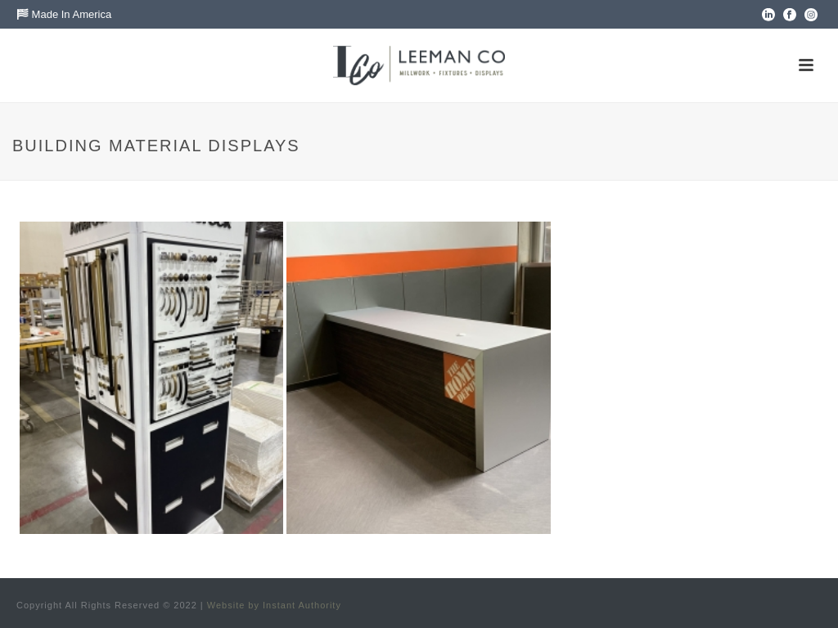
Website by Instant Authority (274, 605)
